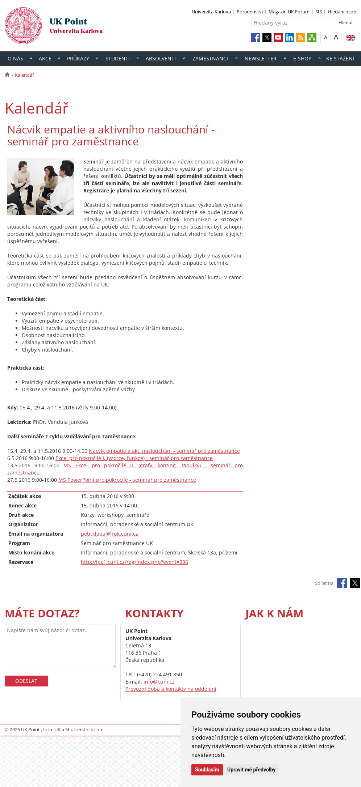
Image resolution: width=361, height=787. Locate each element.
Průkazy (78, 58)
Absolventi (161, 58)
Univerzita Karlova (211, 11)
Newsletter (261, 58)
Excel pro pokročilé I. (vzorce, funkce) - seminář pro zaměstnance (134, 458)
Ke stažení (340, 58)
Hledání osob (342, 11)
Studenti (117, 58)
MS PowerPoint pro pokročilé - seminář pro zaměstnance (127, 479)
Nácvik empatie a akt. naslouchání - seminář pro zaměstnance (164, 450)
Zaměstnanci (210, 58)
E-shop (302, 58)
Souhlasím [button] (207, 770)
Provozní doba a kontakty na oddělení (170, 688)
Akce (45, 58)
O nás (15, 58)
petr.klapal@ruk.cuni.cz (109, 533)
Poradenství (250, 11)
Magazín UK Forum (289, 11)
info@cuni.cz (159, 681)
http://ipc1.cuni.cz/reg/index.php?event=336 (134, 561)
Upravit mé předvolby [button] (251, 770)
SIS (318, 11)
